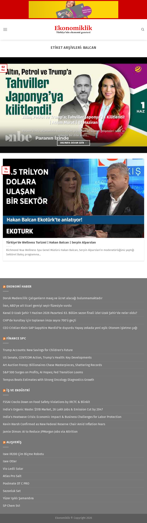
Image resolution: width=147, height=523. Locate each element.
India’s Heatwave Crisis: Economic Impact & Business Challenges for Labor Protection (62, 417)
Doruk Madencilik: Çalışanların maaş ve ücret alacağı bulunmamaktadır (52, 298)
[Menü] (5, 29)
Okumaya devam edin (73, 143)
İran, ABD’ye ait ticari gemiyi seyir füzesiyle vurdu (37, 305)
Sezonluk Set (12, 491)
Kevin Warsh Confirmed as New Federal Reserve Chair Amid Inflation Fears (54, 424)
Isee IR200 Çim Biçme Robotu (23, 454)
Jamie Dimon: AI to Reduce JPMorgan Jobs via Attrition (40, 431)
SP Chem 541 (11, 505)
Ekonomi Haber (19, 286)
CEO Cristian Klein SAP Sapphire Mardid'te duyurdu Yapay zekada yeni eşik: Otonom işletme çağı (70, 328)
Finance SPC (16, 338)
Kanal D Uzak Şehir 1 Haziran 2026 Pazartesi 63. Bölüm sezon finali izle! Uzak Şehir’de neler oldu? (70, 313)
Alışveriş (14, 442)
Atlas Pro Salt (12, 476)
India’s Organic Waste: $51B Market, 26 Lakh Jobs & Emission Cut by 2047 (53, 409)
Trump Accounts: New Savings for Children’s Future (38, 350)
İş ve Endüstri (18, 390)
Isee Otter (10, 461)
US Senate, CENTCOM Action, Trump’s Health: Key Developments (47, 357)
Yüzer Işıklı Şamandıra (18, 498)
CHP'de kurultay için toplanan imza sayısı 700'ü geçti (39, 320)
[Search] (142, 29)
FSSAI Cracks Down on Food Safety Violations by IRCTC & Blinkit (46, 402)
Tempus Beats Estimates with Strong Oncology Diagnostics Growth (48, 380)
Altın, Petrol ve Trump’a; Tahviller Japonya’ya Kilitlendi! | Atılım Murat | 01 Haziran (73, 120)
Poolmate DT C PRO (16, 483)
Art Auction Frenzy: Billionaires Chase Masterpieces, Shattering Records (52, 365)
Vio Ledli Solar (13, 469)
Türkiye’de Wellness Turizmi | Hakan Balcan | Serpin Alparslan (51, 242)
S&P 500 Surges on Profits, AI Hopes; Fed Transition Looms (43, 372)
